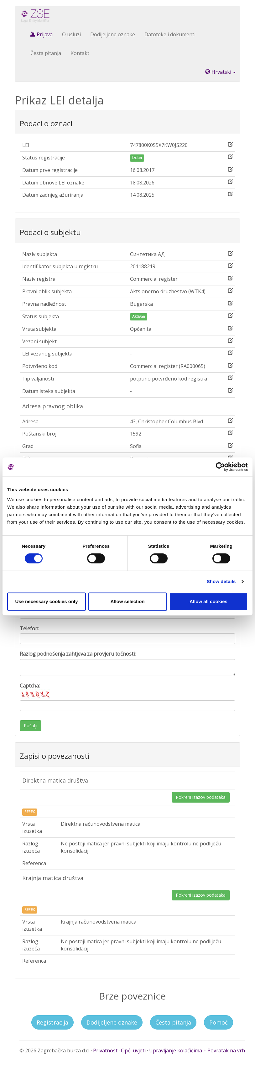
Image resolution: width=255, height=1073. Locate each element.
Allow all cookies (208, 601)
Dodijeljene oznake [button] (111, 1022)
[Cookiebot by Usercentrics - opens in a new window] (220, 466)
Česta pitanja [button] (173, 1022)
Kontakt (79, 53)
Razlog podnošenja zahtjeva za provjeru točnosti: (78, 653)
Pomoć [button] (218, 1022)
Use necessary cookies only (46, 601)
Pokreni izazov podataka (201, 797)
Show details (221, 581)
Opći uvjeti (133, 1050)
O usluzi (71, 34)
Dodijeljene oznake (112, 34)
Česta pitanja (45, 53)
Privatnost (105, 1050)
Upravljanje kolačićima (175, 1050)
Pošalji (30, 725)
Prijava (41, 34)
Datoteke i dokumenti (169, 34)
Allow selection (127, 601)
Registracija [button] (52, 1022)
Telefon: (29, 628)
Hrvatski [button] (220, 71)
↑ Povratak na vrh (224, 1050)
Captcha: (35, 690)
